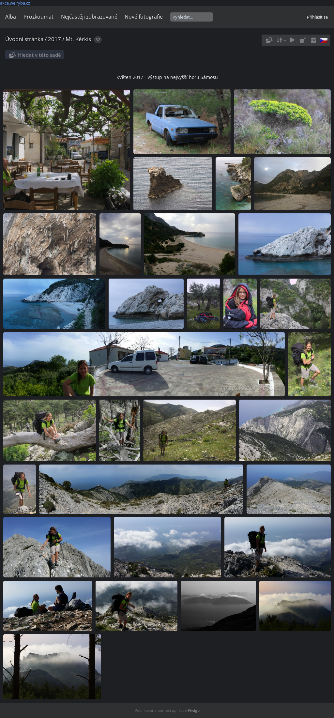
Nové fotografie (144, 16)
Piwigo (194, 710)
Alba (10, 16)
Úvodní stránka (24, 39)
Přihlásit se (317, 17)
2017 (54, 39)
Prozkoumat (38, 16)
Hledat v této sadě (39, 55)
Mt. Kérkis (78, 39)
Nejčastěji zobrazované (89, 16)
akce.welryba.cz (15, 3)
